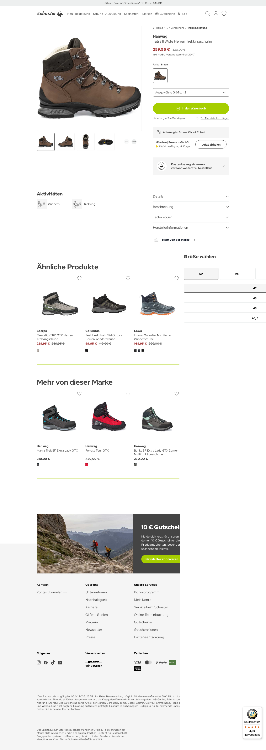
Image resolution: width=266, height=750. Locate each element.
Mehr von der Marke (176, 240)
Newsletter (93, 629)
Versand (189, 607)
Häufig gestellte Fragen (200, 592)
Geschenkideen (146, 629)
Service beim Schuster (151, 607)
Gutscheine (143, 622)
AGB (190, 735)
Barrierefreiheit (194, 629)
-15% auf (109, 3)
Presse (90, 637)
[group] (66, 142)
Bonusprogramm (147, 592)
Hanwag (160, 36)
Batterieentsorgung (149, 637)
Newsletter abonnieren (161, 559)
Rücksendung (193, 615)
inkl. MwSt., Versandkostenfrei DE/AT (174, 54)
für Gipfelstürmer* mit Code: (140, 3)
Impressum (203, 735)
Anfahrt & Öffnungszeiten (202, 600)
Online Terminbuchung (151, 615)
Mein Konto (142, 600)
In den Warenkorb (191, 108)
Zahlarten (190, 622)
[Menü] (259, 709)
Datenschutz (220, 735)
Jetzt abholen (210, 144)
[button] (126, 141)
